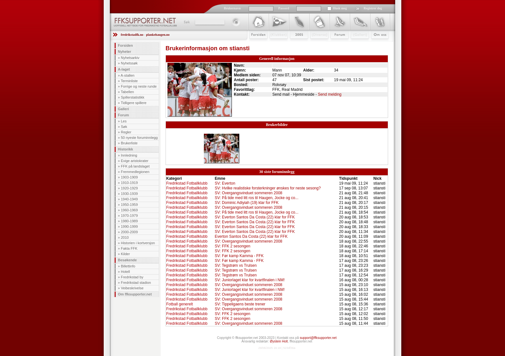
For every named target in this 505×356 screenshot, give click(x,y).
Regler (126, 132)
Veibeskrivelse (132, 288)
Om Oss (377, 44)
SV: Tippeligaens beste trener (240, 304)
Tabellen (127, 92)
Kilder (125, 254)
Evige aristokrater (134, 161)
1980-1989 (129, 221)
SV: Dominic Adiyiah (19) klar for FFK (247, 202)
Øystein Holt (279, 341)
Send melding (329, 94)
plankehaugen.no (157, 34)
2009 (293, 44)
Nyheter (124, 51)
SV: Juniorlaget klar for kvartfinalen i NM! (250, 280)
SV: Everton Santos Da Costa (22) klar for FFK (255, 217)
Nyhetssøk (129, 63)
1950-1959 (129, 205)
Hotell (125, 272)
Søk (186, 22)
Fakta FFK (129, 248)
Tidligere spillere (134, 103)
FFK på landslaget (135, 166)
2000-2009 (129, 232)
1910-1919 (129, 183)
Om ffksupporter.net (135, 294)
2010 (125, 237)
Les (124, 121)
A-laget (124, 69)
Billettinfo (128, 266)
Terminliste (129, 81)
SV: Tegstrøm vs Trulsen (236, 265)
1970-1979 (129, 215)
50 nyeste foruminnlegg (139, 138)
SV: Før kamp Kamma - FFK (239, 256)
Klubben (276, 44)
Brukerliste (129, 143)
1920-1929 (129, 188)
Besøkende (127, 260)
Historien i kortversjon (138, 243)
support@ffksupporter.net (318, 338)
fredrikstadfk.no (132, 34)
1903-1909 (129, 177)
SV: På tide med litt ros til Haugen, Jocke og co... (257, 198)
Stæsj (314, 44)
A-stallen (128, 75)
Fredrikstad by (132, 277)
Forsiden (255, 44)
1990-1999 (129, 226)
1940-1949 (129, 199)
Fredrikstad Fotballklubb (186, 183)
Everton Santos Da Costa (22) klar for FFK (251, 236)
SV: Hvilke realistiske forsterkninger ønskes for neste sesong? (268, 188)
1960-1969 (129, 210)
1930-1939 (129, 194)
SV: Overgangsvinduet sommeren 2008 (248, 193)
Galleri (355, 44)
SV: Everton (225, 183)
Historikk (125, 149)
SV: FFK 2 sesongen (232, 246)
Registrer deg (373, 8)
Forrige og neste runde (139, 86)
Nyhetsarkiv (130, 58)
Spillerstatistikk (132, 97)
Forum (335, 44)
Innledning (129, 155)
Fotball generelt (179, 304)
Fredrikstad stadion (136, 282)
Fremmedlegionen (135, 172)
